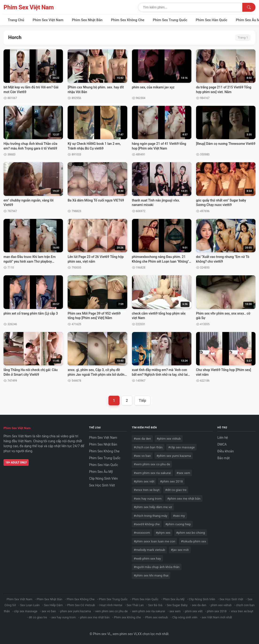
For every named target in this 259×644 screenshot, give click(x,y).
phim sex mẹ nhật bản (95, 617)
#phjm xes (163, 532)
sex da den (199, 605)
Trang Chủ (16, 20)
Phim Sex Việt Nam (29, 7)
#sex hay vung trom (147, 498)
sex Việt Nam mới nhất (217, 617)
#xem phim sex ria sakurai (152, 473)
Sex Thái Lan (135, 605)
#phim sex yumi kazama (173, 456)
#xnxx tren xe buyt (146, 490)
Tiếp (142, 400)
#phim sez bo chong (190, 532)
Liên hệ (222, 437)
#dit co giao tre (175, 490)
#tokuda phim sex (193, 541)
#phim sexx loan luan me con (154, 541)
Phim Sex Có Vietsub (81, 605)
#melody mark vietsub (149, 550)
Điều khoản (225, 451)
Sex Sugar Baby (177, 605)
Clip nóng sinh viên (184, 617)
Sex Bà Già (155, 605)
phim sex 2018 (216, 611)
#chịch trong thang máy (150, 516)
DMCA (222, 444)
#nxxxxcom (142, 532)
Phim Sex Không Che (127, 20)
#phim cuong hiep (178, 524)
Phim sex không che (127, 617)
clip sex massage (25, 611)
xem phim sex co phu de (111, 611)
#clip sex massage (181, 447)
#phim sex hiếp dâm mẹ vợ (153, 507)
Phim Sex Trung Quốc (170, 20)
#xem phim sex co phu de (152, 464)
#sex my (179, 516)
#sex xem (183, 473)
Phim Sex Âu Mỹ (101, 472)
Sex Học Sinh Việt (102, 485)
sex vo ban (49, 611)
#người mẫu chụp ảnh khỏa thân (156, 567)
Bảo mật (223, 458)
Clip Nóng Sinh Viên (103, 478)
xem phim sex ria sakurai (148, 611)
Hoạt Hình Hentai (110, 605)
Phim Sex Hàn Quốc (212, 20)
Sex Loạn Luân (30, 605)
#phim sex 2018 (171, 481)
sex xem (175, 611)
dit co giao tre (38, 617)
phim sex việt (194, 611)
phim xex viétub (221, 605)
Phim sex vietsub (156, 617)
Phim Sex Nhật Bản (87, 20)
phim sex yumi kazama (75, 611)
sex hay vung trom (63, 617)
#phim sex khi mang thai (151, 575)
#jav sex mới (180, 550)
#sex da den (142, 438)
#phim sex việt (144, 481)
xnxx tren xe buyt (242, 611)
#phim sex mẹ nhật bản (184, 498)
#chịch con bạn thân (148, 447)
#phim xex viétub (169, 438)
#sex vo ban (142, 456)
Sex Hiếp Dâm (53, 605)
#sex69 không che (146, 524)
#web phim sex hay (147, 558)
